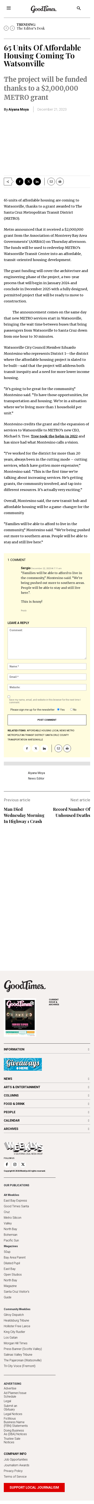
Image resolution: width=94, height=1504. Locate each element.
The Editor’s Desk (31, 28)
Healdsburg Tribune (16, 1320)
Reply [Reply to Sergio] (23, 610)
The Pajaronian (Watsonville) (22, 1360)
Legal (7, 1401)
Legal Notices (13, 1414)
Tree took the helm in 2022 (54, 436)
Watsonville (35, 739)
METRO (70, 730)
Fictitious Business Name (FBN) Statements (16, 1422)
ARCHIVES (69, 1002)
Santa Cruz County (57, 735)
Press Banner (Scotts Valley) (23, 1349)
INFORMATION (14, 1049)
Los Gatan (11, 1337)
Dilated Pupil (12, 1263)
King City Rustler (14, 1332)
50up (7, 1252)
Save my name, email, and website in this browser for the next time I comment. (45, 701)
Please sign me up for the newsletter (32, 709)
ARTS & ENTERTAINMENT (22, 1087)
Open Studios (13, 1274)
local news (59, 730)
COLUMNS (11, 1095)
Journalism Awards (16, 1465)
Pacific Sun (11, 1240)
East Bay (10, 1269)
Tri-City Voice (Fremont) (19, 1366)
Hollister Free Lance (17, 1326)
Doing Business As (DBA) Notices (15, 1432)
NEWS (8, 1079)
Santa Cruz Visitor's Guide (16, 1294)
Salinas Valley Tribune (18, 1354)
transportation (17, 739)
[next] (12, 28)
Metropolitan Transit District (26, 735)
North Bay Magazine (10, 1283)
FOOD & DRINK (14, 1104)
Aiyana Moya (19, 109)
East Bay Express (15, 1200)
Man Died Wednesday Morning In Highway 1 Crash (24, 815)
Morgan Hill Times (15, 1343)
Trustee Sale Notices (12, 1440)
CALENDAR (12, 1120)
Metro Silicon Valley (12, 1220)
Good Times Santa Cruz (16, 1209)
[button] (79, 9)
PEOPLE (9, 1112)
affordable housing (39, 730)
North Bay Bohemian (10, 1232)
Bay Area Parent (14, 1257)
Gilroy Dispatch (14, 1315)
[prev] (6, 28)
